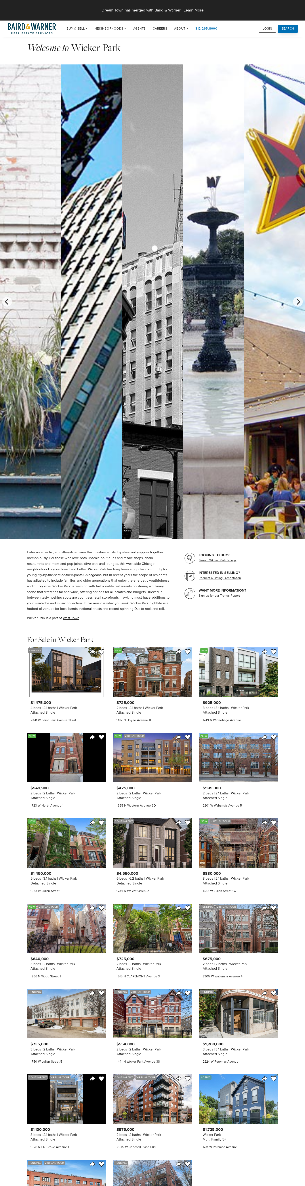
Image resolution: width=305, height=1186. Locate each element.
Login (267, 28)
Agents (139, 28)
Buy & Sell (76, 28)
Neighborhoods (109, 28)
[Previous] (7, 302)
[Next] (298, 302)
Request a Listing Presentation (220, 577)
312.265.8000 (206, 28)
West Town (71, 617)
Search (288, 28)
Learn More (194, 10)
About (179, 28)
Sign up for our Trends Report (219, 595)
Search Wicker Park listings (217, 560)
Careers (160, 28)
